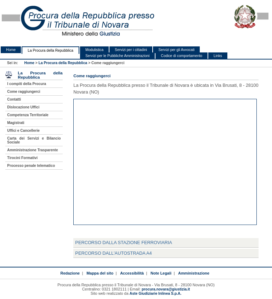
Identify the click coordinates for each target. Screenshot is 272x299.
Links (218, 56)
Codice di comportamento (181, 56)
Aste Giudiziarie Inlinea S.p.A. (155, 293)
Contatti (14, 99)
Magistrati (15, 123)
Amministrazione (193, 273)
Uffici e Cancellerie (23, 130)
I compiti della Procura (26, 84)
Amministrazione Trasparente (32, 150)
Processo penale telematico (31, 166)
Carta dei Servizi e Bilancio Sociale (34, 140)
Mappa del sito (99, 273)
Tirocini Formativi (22, 158)
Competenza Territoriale (27, 115)
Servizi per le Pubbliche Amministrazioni (117, 56)
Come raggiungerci (23, 92)
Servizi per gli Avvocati (176, 50)
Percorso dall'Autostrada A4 (113, 253)
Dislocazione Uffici (23, 107)
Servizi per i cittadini (131, 50)
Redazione (70, 273)
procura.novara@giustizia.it (166, 289)
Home (11, 50)
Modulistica (94, 50)
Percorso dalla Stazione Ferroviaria (123, 242)
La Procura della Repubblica (50, 50)
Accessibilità (132, 273)
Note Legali (161, 273)
